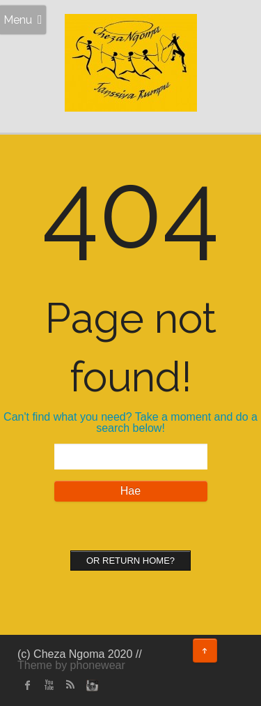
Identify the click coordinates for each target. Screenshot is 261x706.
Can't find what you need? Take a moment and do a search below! (130, 422)
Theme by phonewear (71, 665)
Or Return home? (130, 560)
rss (69, 685)
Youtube (48, 685)
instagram (90, 685)
